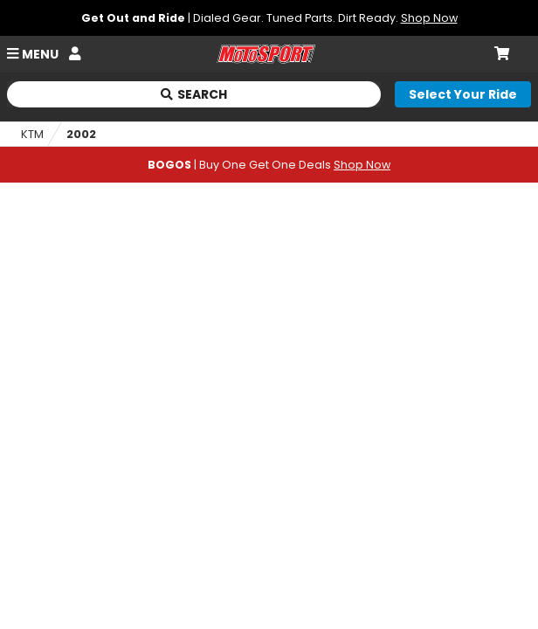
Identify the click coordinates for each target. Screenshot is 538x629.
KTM (32, 134)
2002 (81, 134)
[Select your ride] (463, 94)
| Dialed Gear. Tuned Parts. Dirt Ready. (269, 17)
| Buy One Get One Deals (269, 164)
